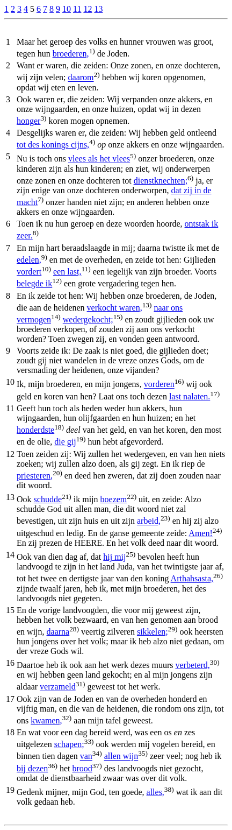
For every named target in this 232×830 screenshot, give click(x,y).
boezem (113, 499)
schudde (48, 499)
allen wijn (121, 756)
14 (10, 554)
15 (10, 610)
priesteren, (35, 475)
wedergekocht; (88, 319)
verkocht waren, (114, 307)
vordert (29, 271)
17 (10, 699)
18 (10, 732)
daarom (81, 77)
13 (98, 8)
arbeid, (149, 521)
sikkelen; (152, 631)
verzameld (58, 687)
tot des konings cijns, (53, 144)
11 (77, 8)
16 (10, 662)
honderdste (35, 429)
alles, (155, 792)
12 (87, 8)
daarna (58, 631)
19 (10, 789)
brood (82, 768)
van (86, 756)
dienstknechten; (160, 180)
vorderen (159, 384)
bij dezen (32, 768)
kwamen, (46, 720)
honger (28, 120)
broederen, (71, 53)
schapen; (69, 744)
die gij (65, 442)
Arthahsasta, (192, 578)
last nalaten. (189, 396)
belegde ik (34, 284)
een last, (67, 271)
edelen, (29, 259)
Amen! (200, 533)
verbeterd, (192, 665)
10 (66, 8)
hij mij (114, 556)
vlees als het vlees (99, 159)
